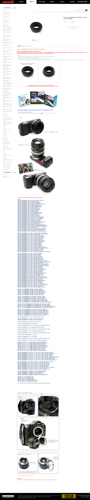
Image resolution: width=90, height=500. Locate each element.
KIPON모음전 (5, 169)
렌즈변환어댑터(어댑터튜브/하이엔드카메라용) (7, 104)
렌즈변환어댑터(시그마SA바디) (7, 62)
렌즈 (4, 18)
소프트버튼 (5, 158)
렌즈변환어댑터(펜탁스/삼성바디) (7, 51)
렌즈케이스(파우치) (6, 130)
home (37, 12)
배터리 (4, 153)
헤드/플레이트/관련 (6, 13)
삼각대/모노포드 (6, 11)
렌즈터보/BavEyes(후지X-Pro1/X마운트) (7, 86)
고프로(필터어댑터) (6, 109)
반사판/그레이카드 (6, 34)
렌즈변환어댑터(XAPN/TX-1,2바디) (7, 92)
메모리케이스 (5, 140)
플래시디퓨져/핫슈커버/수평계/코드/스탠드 (7, 30)
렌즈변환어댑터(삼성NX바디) (7, 75)
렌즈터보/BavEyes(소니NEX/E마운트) (7, 80)
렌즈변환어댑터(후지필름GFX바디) (7, 89)
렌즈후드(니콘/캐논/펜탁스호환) (7, 120)
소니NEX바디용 (56, 12)
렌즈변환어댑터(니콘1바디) (7, 48)
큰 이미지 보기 (36, 40)
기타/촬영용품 (5, 167)
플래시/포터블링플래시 (7, 27)
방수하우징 (5, 145)
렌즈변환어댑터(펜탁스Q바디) (7, 54)
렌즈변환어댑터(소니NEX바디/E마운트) (7, 78)
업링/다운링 (5, 115)
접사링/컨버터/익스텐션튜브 (7, 112)
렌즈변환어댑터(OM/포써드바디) (7, 60)
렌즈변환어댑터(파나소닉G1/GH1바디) (7, 69)
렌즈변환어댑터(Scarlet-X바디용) (7, 101)
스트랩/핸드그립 (6, 22)
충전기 (4, 151)
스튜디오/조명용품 (6, 166)
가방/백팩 (5, 133)
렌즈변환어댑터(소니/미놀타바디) (7, 57)
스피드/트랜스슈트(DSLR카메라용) (6, 143)
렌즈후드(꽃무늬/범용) (7, 122)
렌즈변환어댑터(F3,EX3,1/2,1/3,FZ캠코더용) (7, 98)
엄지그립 (4, 23)
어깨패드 (4, 131)
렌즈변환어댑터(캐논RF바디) (7, 43)
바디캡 (4, 128)
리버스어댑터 (5, 113)
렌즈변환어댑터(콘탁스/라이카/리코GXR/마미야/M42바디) (7, 65)
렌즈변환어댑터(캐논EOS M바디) (7, 40)
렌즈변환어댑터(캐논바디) (7, 37)
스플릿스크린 (5, 147)
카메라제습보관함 (6, 25)
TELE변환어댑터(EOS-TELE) (7, 107)
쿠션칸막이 (5, 137)
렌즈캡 (4, 126)
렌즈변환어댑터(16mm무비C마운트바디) (7, 95)
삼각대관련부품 (6, 15)
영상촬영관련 (5, 16)
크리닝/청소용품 (6, 164)
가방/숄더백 (5, 135)
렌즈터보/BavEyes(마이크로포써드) (7, 72)
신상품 (4, 9)
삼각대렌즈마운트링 (7, 117)
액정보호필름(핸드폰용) (7, 162)
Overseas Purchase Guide (6, 177)
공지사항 (4, 174)
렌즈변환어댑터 (49, 12)
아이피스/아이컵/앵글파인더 (7, 149)
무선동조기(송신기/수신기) (7, 32)
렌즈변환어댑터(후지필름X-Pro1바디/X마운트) (7, 83)
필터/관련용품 (5, 20)
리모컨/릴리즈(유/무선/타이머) (7, 156)
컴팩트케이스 (5, 138)
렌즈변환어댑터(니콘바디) (7, 45)
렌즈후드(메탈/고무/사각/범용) (7, 124)
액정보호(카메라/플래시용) (7, 160)
